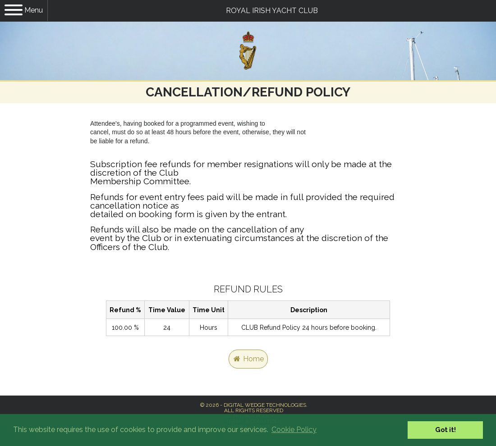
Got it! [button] (445, 429)
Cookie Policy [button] (294, 429)
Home (248, 359)
